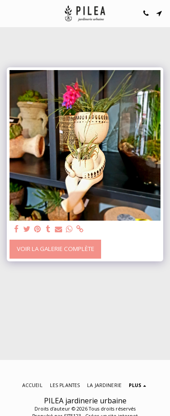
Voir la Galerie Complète (55, 249)
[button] (10, 13)
